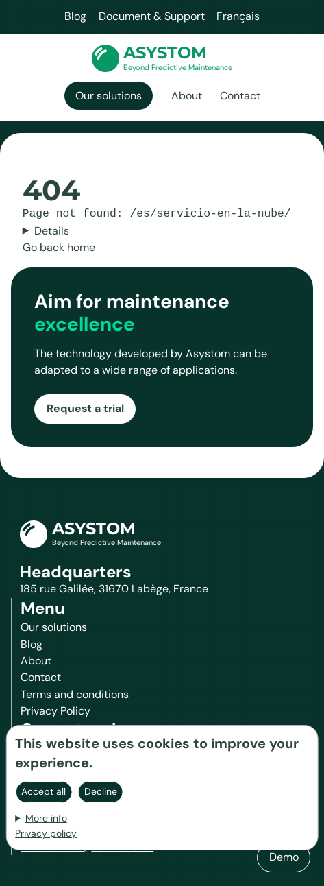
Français (238, 16)
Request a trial (85, 408)
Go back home (59, 247)
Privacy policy (46, 833)
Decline (100, 791)
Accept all (43, 791)
